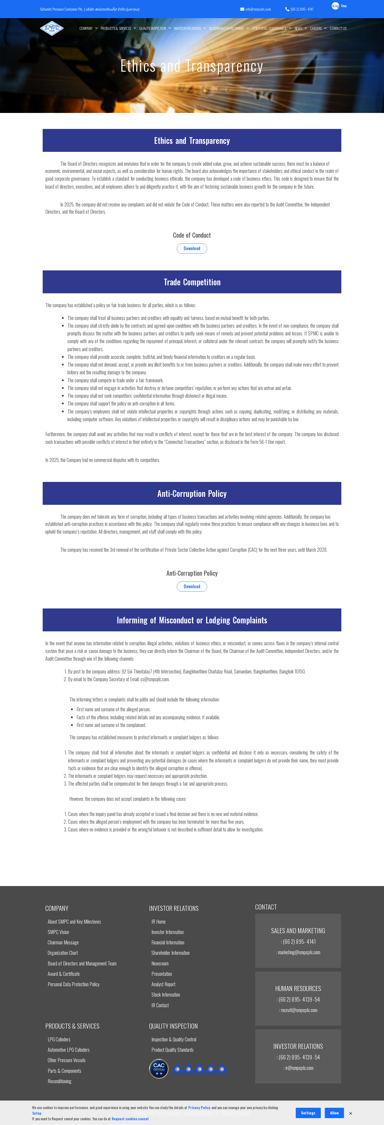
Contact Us (338, 28)
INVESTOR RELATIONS (190, 28)
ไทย (344, 6)
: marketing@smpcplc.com (298, 952)
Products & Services (118, 28)
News (301, 28)
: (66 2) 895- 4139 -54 (298, 999)
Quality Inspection (155, 28)
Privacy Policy (199, 1121)
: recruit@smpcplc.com (298, 1009)
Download (192, 248)
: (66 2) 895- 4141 (298, 941)
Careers (318, 28)
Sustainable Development (229, 28)
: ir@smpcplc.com (298, 1067)
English (335, 7)
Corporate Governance (271, 28)
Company (88, 28)
